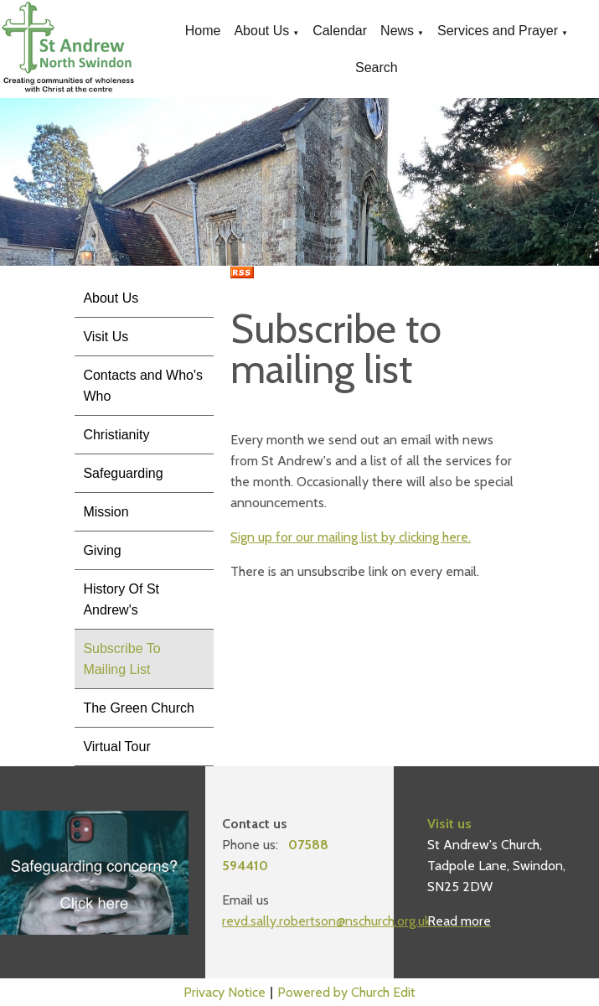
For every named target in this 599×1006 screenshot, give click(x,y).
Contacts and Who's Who (143, 385)
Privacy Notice (224, 992)
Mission (105, 512)
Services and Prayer (497, 30)
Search (376, 67)
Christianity (116, 435)
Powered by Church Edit (346, 992)
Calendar (339, 30)
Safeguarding (123, 473)
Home (203, 30)
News (397, 30)
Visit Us (105, 336)
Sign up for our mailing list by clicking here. (350, 537)
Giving (102, 550)
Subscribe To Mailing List (121, 659)
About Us (261, 30)
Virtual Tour (116, 746)
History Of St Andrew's (121, 599)
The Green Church (138, 708)
